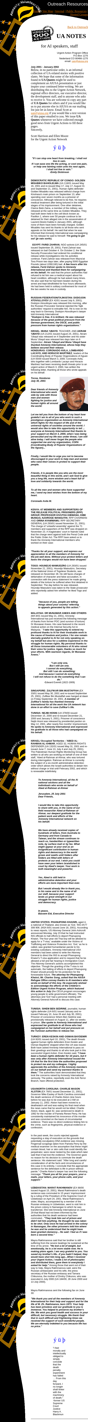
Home (36, 11)
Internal (59, 11)
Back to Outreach (77, 27)
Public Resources (76, 11)
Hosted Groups (79, 14)
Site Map (47, 11)
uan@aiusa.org (40, 113)
